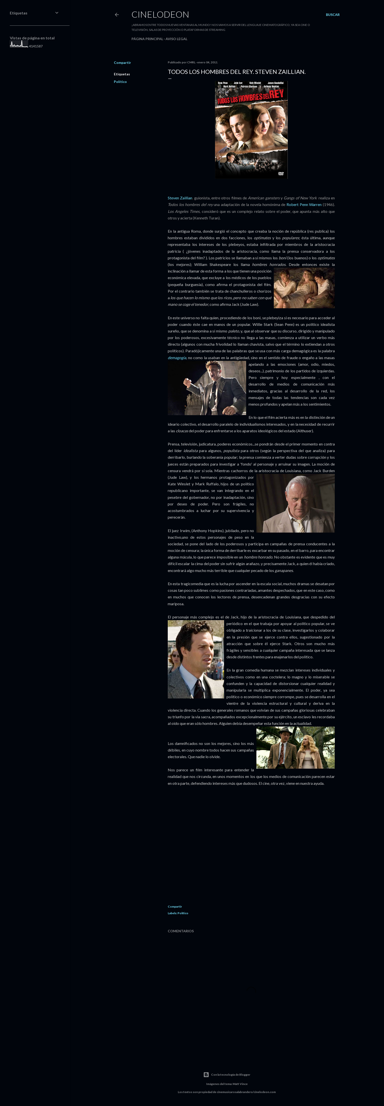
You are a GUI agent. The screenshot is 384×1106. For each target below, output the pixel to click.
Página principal (147, 39)
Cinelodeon (160, 14)
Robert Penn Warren (305, 204)
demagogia (177, 357)
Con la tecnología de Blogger (226, 1075)
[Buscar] (333, 15)
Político (120, 82)
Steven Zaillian (180, 197)
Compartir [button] (122, 62)
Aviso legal (176, 39)
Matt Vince (240, 1084)
